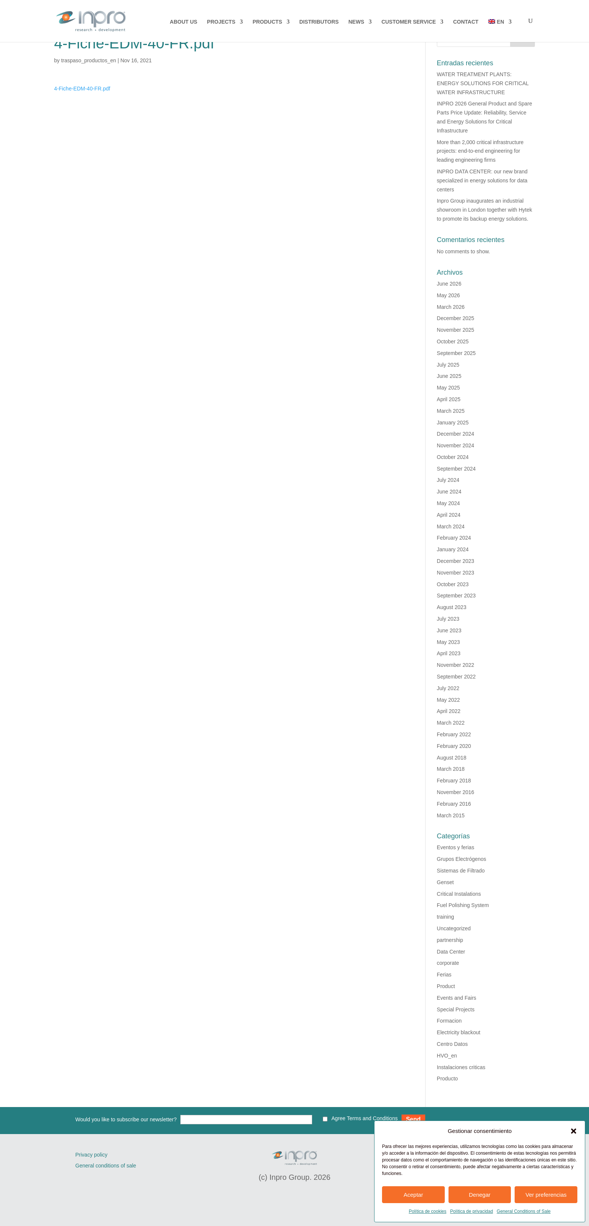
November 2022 (455, 665)
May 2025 (448, 388)
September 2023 (456, 596)
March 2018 (451, 769)
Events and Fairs (456, 998)
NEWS (356, 22)
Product (446, 986)
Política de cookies (427, 1211)
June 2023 (449, 630)
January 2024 (453, 549)
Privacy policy (92, 1155)
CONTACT (465, 22)
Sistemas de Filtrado (461, 871)
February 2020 (454, 746)
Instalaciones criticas (461, 1067)
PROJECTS (221, 22)
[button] (573, 1131)
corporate (448, 963)
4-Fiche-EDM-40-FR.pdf (82, 89)
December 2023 (455, 561)
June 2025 (449, 376)
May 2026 (448, 295)
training (445, 917)
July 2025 (448, 365)
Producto (447, 1079)
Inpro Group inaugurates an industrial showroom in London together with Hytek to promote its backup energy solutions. (484, 210)
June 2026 (449, 284)
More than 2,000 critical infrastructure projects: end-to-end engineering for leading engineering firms (480, 151)
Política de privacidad (471, 1211)
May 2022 (448, 700)
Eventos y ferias (455, 847)
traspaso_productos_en (88, 60)
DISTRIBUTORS (319, 22)
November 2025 (455, 330)
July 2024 (448, 480)
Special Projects (455, 1009)
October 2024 (453, 457)
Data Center (451, 952)
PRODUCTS (267, 22)
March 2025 (451, 411)
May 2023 (448, 642)
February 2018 (454, 781)
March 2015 (451, 815)
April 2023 (449, 653)
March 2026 (451, 307)
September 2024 (456, 469)
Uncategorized (454, 928)
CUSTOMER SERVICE (408, 22)
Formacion (449, 1021)
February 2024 (454, 538)
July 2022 (448, 688)
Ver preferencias (546, 1194)
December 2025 (455, 318)
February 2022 (454, 734)
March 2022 (451, 723)
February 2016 (454, 804)
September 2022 (456, 677)
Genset (445, 882)
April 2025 (449, 399)
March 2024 (451, 526)
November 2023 (455, 573)
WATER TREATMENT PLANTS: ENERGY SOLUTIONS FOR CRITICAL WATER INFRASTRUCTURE (483, 83)
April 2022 (449, 711)
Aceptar (413, 1194)
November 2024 (455, 445)
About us (183, 22)
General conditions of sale (106, 1166)
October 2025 (453, 341)
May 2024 (448, 503)
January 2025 (453, 423)
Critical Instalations (459, 894)
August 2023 (452, 607)
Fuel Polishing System (463, 905)
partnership (450, 940)
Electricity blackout (458, 1032)
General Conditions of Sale (523, 1211)
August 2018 (452, 758)
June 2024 (449, 492)
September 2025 (456, 353)
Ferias (444, 975)
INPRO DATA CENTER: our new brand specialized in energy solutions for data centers (482, 180)
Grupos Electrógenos (461, 859)
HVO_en (447, 1056)
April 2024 (449, 515)
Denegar (480, 1194)
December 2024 (455, 434)
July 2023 (448, 619)
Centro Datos (452, 1044)
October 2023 (453, 584)
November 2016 (455, 792)
